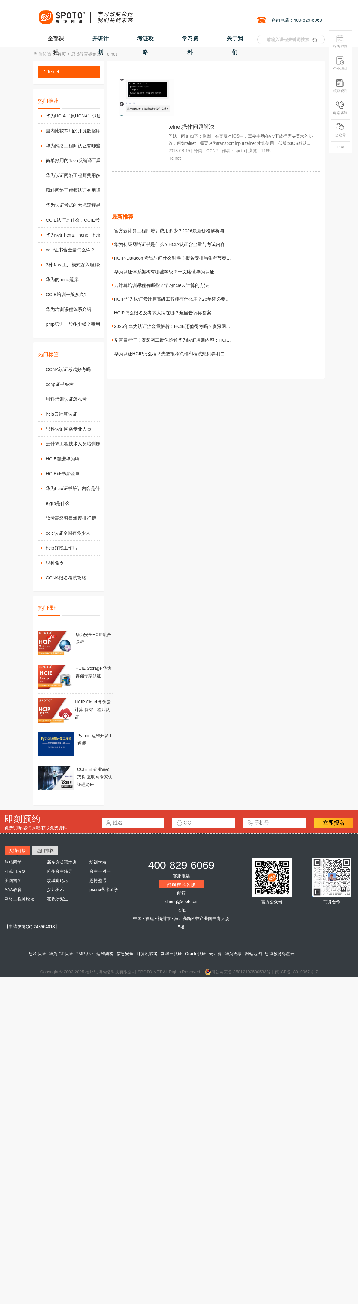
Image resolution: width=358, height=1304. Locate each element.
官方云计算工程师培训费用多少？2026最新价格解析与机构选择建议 (183, 230)
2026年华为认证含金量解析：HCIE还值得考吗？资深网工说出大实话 (183, 326)
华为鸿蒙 (233, 953)
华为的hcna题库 (62, 279)
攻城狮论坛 (57, 880)
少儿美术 (55, 889)
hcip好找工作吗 (61, 547)
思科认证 (37, 953)
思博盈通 (98, 880)
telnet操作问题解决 (191, 127)
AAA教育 (13, 889)
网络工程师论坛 (19, 898)
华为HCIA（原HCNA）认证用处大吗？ (79, 115)
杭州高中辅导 (60, 871)
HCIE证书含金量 (62, 473)
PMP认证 (84, 953)
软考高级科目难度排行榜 (71, 518)
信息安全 (125, 953)
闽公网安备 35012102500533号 (238, 972)
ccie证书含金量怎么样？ (70, 249)
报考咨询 (340, 41)
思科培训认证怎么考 (66, 399)
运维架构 (104, 953)
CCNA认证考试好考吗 (68, 369)
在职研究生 (57, 898)
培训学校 (98, 862)
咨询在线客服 (181, 884)
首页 (61, 54)
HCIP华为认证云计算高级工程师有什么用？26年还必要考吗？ (176, 298)
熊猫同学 (13, 862)
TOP (340, 147)
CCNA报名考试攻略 (66, 577)
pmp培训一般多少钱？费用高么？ (79, 324)
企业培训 (340, 63)
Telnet (53, 71)
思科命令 (55, 562)
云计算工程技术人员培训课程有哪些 (82, 443)
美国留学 (13, 880)
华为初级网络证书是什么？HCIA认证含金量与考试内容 (169, 244)
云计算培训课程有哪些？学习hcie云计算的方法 (161, 285)
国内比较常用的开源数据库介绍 (78, 130)
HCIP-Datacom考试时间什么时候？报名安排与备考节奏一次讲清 (179, 257)
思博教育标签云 (86, 54)
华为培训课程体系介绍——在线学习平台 (79, 309)
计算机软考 (147, 953)
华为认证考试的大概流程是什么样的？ (79, 205)
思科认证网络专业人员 (68, 428)
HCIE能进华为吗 (62, 458)
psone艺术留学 (104, 889)
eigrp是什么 (57, 503)
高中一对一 (100, 871)
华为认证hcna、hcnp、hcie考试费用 (79, 234)
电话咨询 (340, 108)
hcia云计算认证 (61, 414)
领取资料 (340, 86)
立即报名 (334, 823)
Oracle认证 (195, 953)
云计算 (215, 953)
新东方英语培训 (62, 862)
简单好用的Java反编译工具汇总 (78, 160)
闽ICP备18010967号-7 (296, 971)
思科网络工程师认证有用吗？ (75, 190)
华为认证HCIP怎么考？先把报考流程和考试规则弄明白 (169, 353)
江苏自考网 (15, 871)
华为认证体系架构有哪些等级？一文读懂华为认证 (164, 271)
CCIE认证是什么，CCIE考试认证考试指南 (79, 220)
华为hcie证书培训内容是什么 (75, 488)
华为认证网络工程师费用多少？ (78, 175)
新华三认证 (171, 953)
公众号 (340, 130)
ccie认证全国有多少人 (68, 533)
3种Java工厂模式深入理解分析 (77, 264)
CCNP (212, 150)
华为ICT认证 (61, 953)
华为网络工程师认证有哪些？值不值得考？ (79, 145)
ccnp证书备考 (60, 384)
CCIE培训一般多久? (66, 294)
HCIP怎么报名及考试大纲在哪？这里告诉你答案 (162, 312)
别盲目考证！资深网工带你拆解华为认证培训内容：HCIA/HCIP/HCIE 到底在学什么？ (200, 339)
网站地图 (253, 953)
